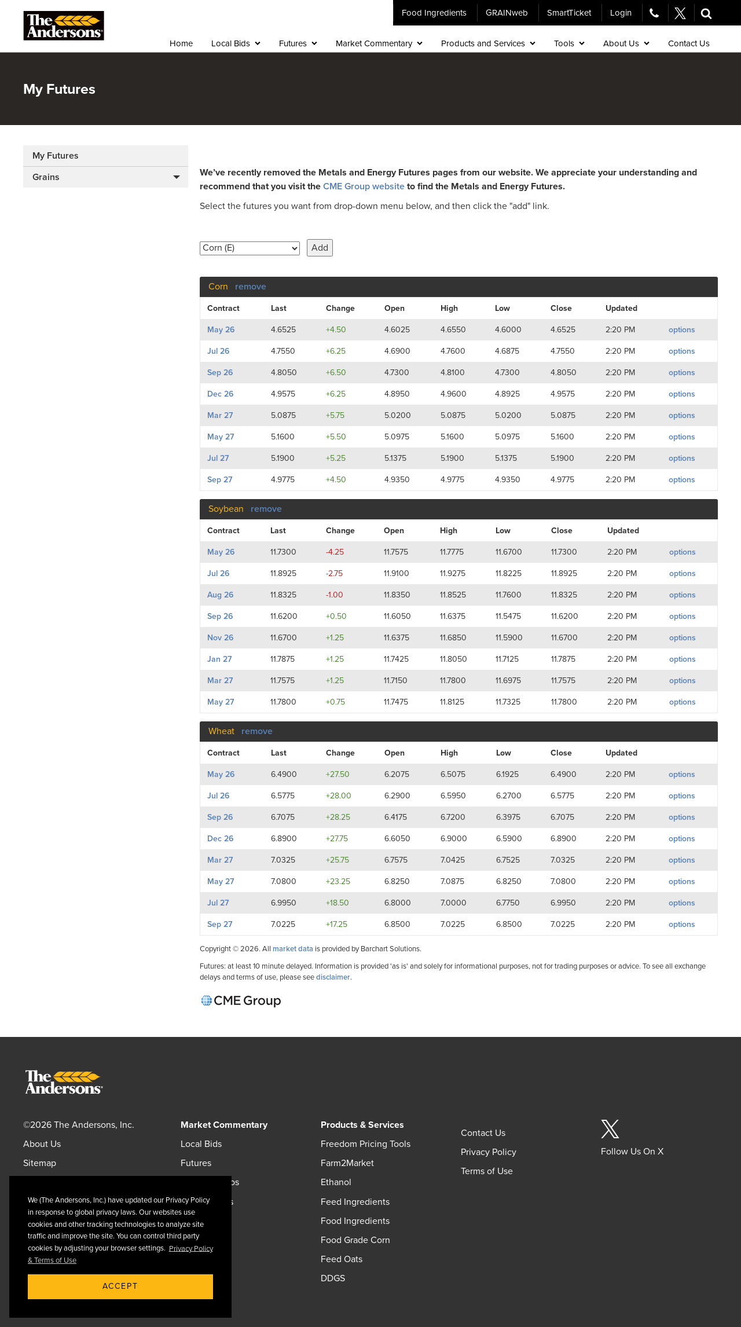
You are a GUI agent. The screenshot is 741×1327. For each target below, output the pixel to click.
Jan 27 (219, 659)
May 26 (220, 330)
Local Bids (201, 1144)
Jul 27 (218, 458)
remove (250, 286)
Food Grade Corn (355, 1240)
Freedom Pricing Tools (365, 1144)
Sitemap (39, 1163)
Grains (46, 177)
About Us (42, 1144)
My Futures (55, 156)
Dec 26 (220, 394)
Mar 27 (220, 415)
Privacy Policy (488, 1152)
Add (319, 248)
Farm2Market (347, 1163)
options (682, 330)
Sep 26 (220, 372)
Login (621, 13)
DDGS (333, 1278)
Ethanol (336, 1182)
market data (293, 949)
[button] (706, 12)
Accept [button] (120, 1286)
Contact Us (483, 1133)
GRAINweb (507, 13)
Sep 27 (219, 480)
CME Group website (364, 186)
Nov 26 (220, 638)
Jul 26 (218, 351)
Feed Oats (341, 1259)
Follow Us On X (632, 1151)
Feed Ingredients (355, 1202)
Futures (196, 1163)
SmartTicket (569, 13)
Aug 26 (220, 595)
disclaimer (333, 977)
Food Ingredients (434, 13)
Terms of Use (487, 1171)
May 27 (220, 437)
